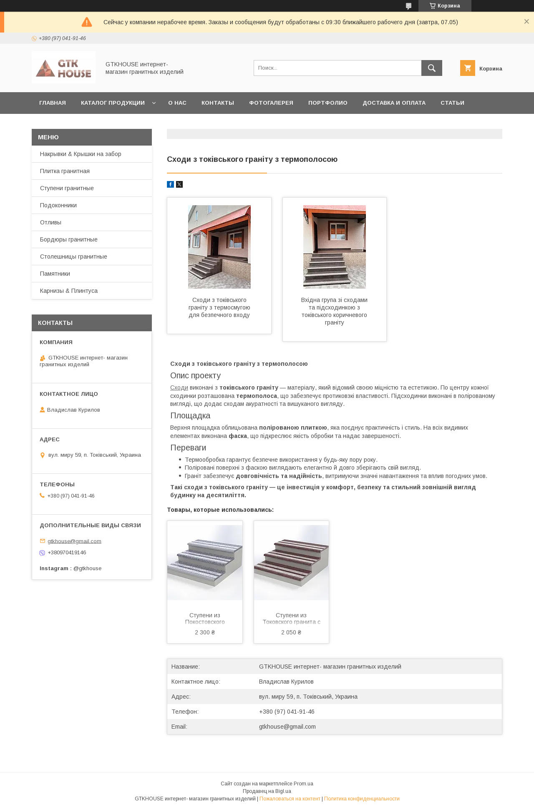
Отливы (50, 222)
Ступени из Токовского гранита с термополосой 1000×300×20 (291, 619)
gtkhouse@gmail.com (287, 726)
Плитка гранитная (65, 171)
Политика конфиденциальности (362, 799)
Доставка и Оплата (394, 103)
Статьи (452, 103)
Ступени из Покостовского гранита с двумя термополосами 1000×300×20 (204, 619)
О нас (177, 103)
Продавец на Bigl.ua (267, 791)
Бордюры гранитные (69, 239)
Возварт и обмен (143, 124)
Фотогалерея (271, 103)
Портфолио (328, 103)
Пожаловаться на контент (289, 799)
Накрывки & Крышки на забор (80, 154)
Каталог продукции (113, 103)
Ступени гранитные (67, 188)
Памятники (55, 273)
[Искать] (431, 68)
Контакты (218, 103)
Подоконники (58, 205)
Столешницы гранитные (73, 256)
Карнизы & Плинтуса (69, 290)
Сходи (179, 387)
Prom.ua (303, 784)
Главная (52, 103)
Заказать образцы (69, 124)
